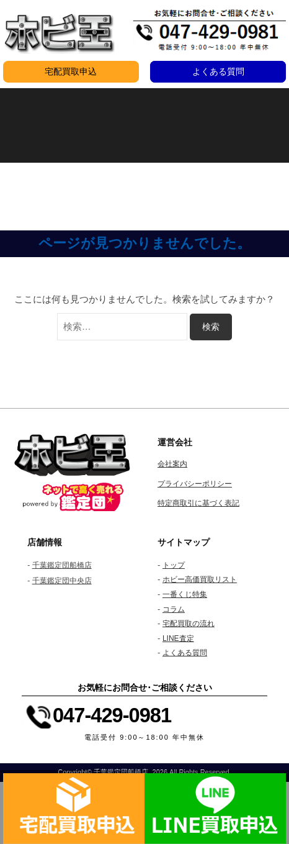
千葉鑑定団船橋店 (62, 565)
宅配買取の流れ (188, 623)
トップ (173, 565)
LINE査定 (178, 638)
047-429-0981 (112, 715)
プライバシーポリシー (195, 483)
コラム (173, 609)
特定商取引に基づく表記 (198, 503)
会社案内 (172, 464)
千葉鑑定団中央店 (62, 580)
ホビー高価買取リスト (199, 579)
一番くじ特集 (184, 594)
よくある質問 (218, 71)
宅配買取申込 (71, 71)
